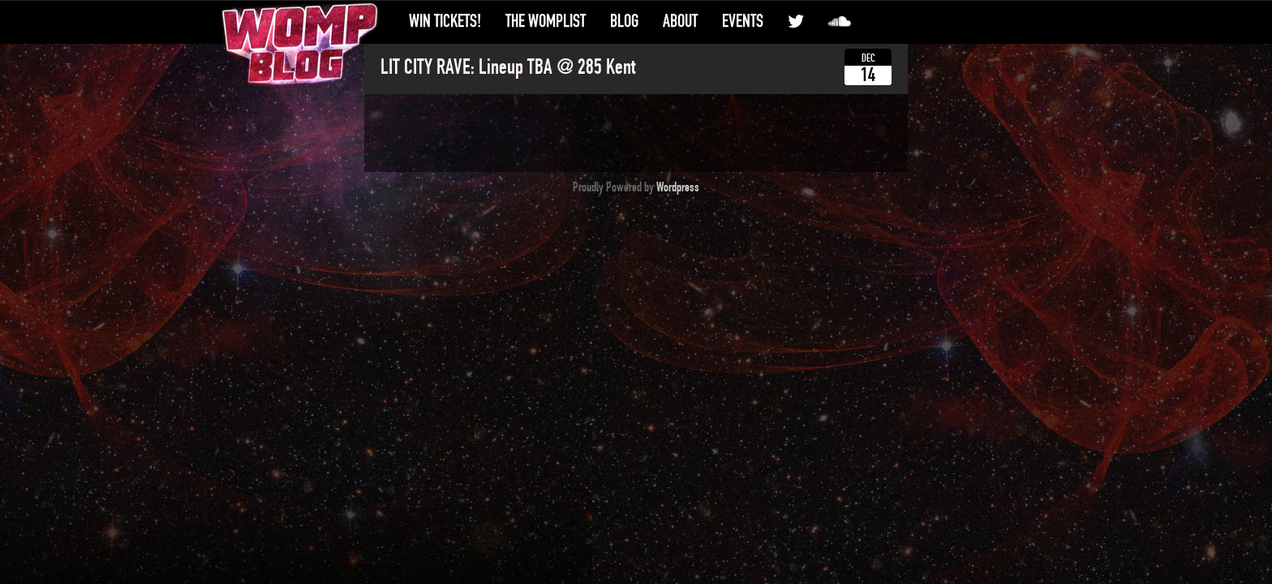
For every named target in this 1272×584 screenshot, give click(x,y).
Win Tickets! (445, 21)
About (680, 21)
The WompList (545, 21)
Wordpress (677, 187)
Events (742, 21)
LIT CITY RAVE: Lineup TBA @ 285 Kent (507, 67)
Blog (624, 21)
